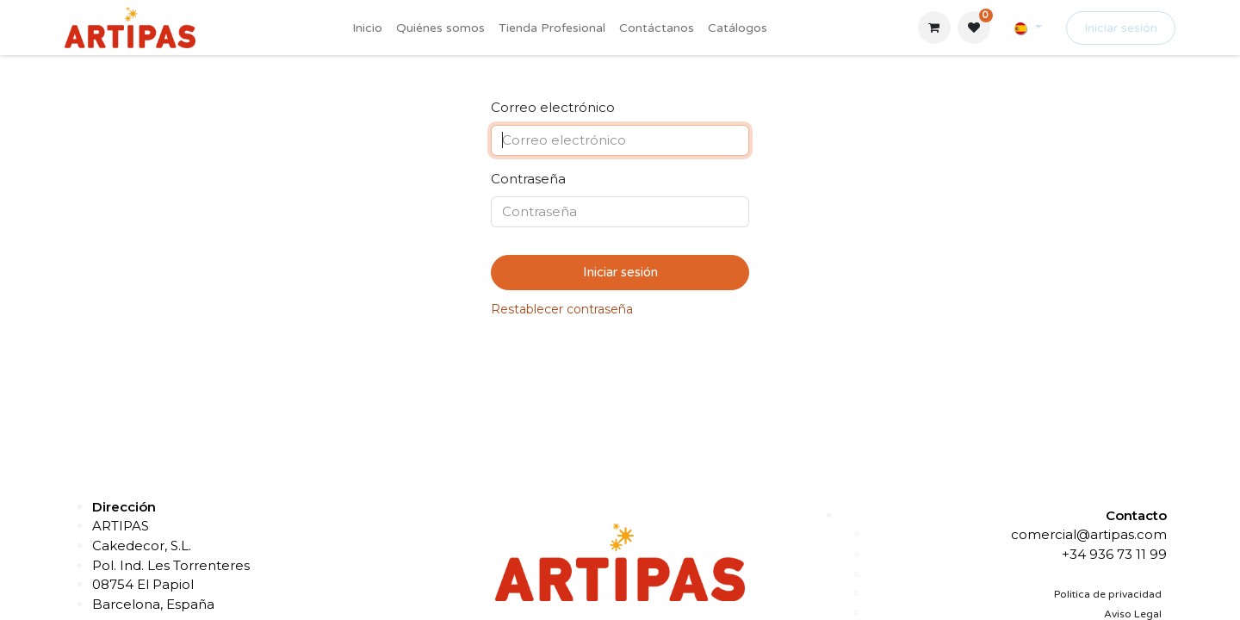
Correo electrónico (553, 107)
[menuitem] (367, 28)
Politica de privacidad (1108, 594)
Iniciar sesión (1120, 28)
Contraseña (528, 178)
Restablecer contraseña (562, 309)
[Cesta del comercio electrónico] (934, 27)
